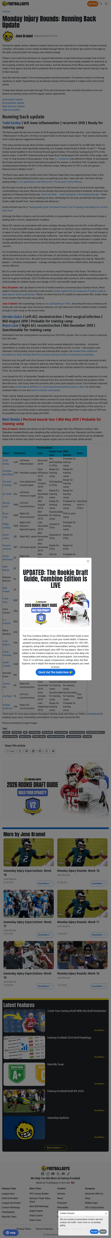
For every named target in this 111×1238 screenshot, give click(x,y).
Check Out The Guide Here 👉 (55, 672)
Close (103, 1231)
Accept (94, 1231)
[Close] (106, 1213)
